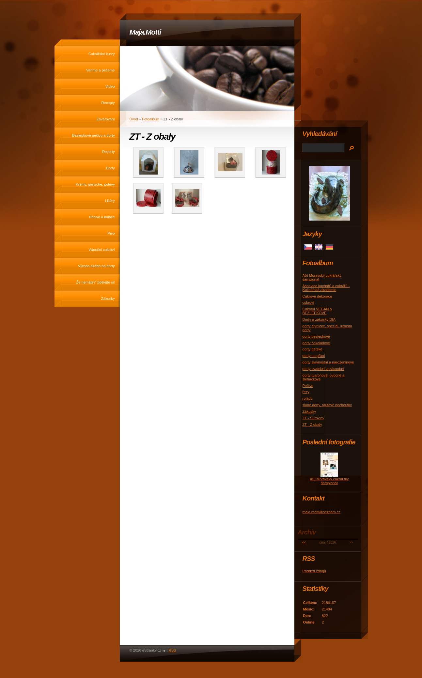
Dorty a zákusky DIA (319, 319)
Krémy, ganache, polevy (95, 184)
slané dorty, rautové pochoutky (327, 405)
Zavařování (106, 119)
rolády (307, 398)
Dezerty (108, 152)
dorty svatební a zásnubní (323, 369)
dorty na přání (314, 356)
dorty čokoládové (316, 343)
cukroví (308, 302)
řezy (306, 392)
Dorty (110, 168)
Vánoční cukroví (101, 250)
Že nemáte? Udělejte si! (95, 282)
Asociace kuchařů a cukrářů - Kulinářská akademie (326, 288)
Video (110, 86)
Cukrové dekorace (317, 296)
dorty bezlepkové (316, 336)
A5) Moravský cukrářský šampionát (329, 481)
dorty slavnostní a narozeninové (328, 362)
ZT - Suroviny (313, 418)
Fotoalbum (150, 119)
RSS (172, 650)
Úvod (134, 119)
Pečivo (308, 386)
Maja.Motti (145, 32)
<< (304, 542)
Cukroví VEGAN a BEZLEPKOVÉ (317, 311)
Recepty (108, 103)
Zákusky (108, 298)
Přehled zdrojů (314, 571)
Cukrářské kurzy (101, 54)
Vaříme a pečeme (100, 70)
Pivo (111, 233)
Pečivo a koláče (102, 217)
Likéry (110, 201)
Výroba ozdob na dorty (96, 266)
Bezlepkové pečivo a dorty (93, 135)
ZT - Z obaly (312, 424)
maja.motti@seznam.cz (321, 512)
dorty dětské (312, 349)
